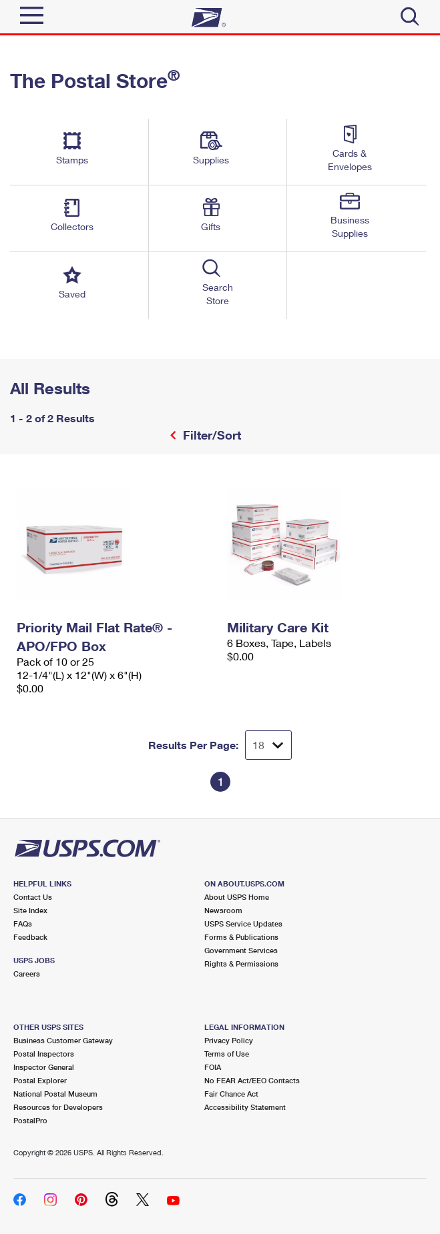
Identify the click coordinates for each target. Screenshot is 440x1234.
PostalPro (30, 1120)
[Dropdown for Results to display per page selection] (268, 745)
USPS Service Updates (243, 923)
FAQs (22, 923)
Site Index (30, 910)
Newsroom (223, 910)
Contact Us (32, 896)
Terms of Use (226, 1053)
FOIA (212, 1067)
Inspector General (43, 1067)
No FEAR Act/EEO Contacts (252, 1080)
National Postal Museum (55, 1093)
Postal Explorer (40, 1080)
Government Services (241, 950)
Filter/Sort (210, 435)
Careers (26, 973)
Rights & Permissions (241, 963)
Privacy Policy (228, 1040)
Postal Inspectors (43, 1053)
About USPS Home (236, 896)
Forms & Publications (241, 937)
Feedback (30, 937)
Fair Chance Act (231, 1093)
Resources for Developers (58, 1107)
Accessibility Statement (245, 1107)
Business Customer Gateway (63, 1040)
